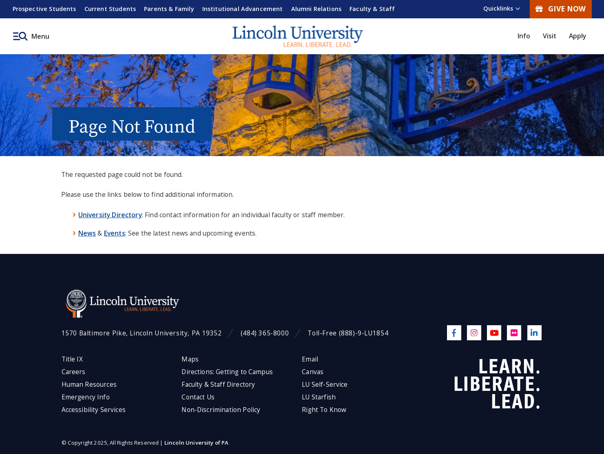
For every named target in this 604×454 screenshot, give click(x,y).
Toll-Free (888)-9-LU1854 (348, 333)
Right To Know (324, 410)
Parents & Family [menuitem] (169, 9)
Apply (577, 35)
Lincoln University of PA (196, 442)
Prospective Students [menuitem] (44, 9)
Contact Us (198, 397)
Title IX (72, 359)
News (87, 233)
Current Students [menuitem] (110, 9)
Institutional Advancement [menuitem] (242, 9)
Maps (190, 359)
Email (310, 359)
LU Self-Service (324, 384)
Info (524, 35)
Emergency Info (86, 397)
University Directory (110, 214)
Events (114, 233)
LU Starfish (319, 397)
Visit (550, 35)
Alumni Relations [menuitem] (316, 9)
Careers (74, 372)
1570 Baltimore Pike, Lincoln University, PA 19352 (142, 333)
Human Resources (89, 384)
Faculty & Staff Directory (218, 384)
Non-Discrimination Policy (220, 410)
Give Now (560, 8)
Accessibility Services (94, 410)
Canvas (312, 372)
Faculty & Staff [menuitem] (372, 9)
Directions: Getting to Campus (227, 372)
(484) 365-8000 (265, 333)
